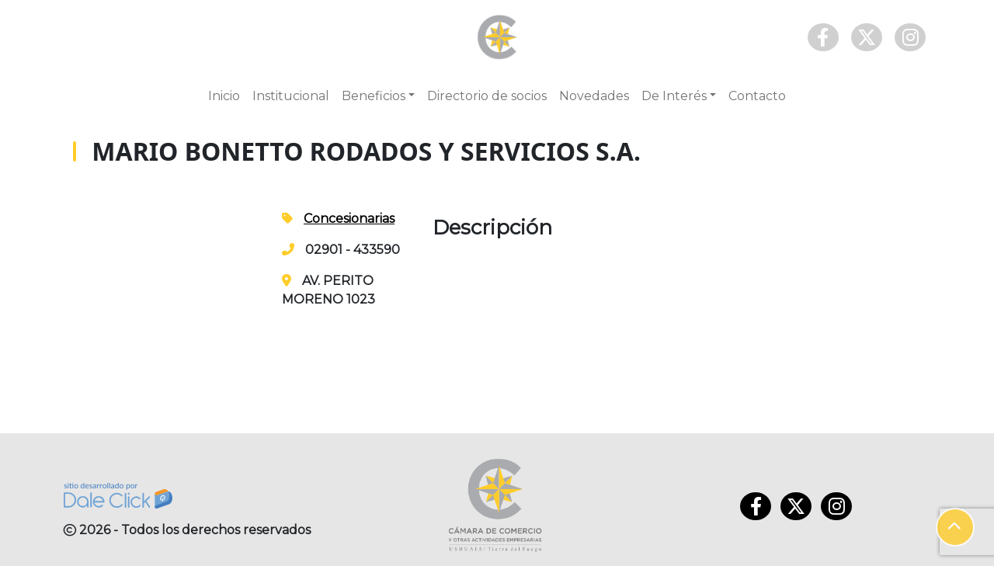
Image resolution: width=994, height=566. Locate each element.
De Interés (674, 96)
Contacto (757, 96)
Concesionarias (349, 218)
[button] (955, 527)
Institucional (290, 96)
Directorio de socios (487, 96)
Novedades (594, 96)
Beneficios (373, 96)
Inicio (224, 96)
